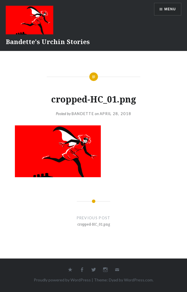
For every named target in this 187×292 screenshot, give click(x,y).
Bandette (83, 113)
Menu (170, 9)
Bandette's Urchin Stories (48, 41)
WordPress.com (138, 279)
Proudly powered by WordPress (62, 279)
